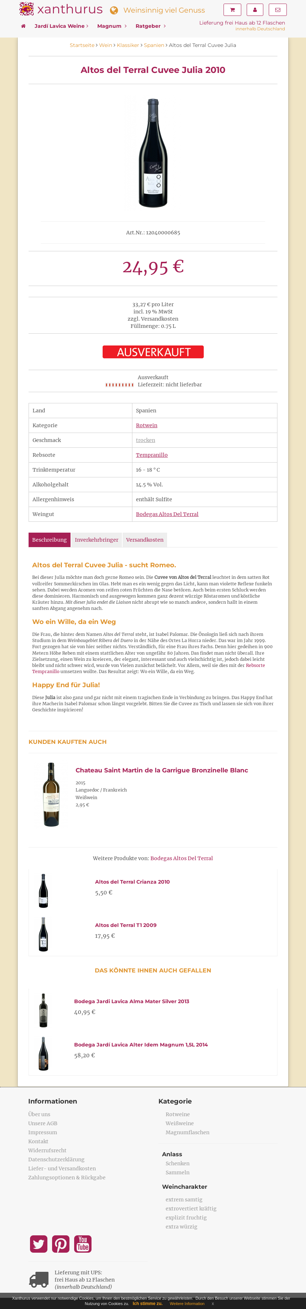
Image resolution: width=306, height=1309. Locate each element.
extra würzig (181, 1226)
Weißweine (180, 1123)
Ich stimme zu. (148, 1303)
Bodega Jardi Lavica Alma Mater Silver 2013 (131, 1001)
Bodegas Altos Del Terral (167, 514)
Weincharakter (184, 1186)
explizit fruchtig (186, 1217)
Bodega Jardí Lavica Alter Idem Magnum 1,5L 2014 (141, 1044)
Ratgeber (151, 26)
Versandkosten (144, 540)
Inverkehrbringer (96, 540)
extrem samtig (184, 1199)
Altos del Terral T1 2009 (126, 925)
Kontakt (38, 1141)
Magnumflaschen (187, 1132)
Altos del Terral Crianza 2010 (132, 882)
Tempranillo (152, 455)
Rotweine (178, 1114)
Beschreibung (49, 540)
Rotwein (146, 425)
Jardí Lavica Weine (61, 26)
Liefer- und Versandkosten (62, 1168)
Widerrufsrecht (47, 1150)
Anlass (172, 1154)
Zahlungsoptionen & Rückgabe (67, 1177)
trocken (145, 440)
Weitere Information (187, 1303)
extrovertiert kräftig (191, 1208)
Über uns (39, 1114)
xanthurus (70, 9)
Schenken (178, 1163)
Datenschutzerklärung (56, 1159)
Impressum (42, 1132)
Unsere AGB (43, 1123)
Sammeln (178, 1172)
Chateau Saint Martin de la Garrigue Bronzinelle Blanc (162, 770)
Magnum (112, 26)
